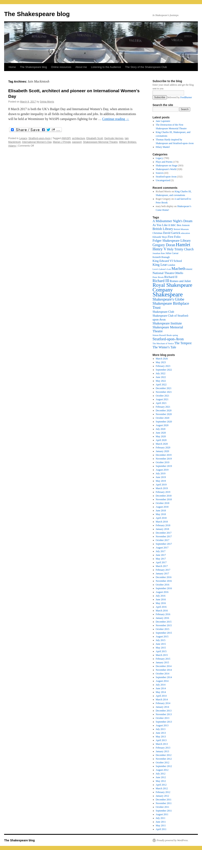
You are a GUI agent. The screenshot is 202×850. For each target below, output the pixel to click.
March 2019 (162, 488)
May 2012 (161, 781)
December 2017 (163, 532)
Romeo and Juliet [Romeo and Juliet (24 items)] (180, 281)
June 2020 (161, 432)
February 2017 (163, 569)
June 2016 (161, 599)
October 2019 (162, 462)
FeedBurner (186, 97)
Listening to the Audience (106, 67)
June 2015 (161, 643)
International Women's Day (37, 142)
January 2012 (162, 795)
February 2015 (163, 658)
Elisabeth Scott (94, 138)
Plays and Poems (164, 161)
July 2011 (161, 818)
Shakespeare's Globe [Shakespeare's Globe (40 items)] (168, 299)
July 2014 (161, 684)
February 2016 (163, 614)
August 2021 (162, 399)
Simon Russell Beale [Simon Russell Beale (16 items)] (162, 335)
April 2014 (161, 695)
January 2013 (162, 751)
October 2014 (162, 673)
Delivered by (179, 97)
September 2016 (164, 588)
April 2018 (161, 518)
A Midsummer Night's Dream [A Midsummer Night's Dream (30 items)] (173, 221)
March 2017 (162, 566)
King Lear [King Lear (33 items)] (160, 265)
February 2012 (163, 792)
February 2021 (163, 406)
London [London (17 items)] (171, 265)
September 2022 (164, 369)
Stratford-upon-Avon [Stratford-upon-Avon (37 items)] (168, 339)
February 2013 (163, 747)
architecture (78, 138)
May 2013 (161, 736)
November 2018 (164, 499)
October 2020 (162, 417)
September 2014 (164, 677)
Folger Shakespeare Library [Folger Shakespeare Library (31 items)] (172, 241)
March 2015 (162, 655)
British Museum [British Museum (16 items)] (181, 229)
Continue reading (115, 119)
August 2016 (162, 592)
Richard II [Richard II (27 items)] (170, 277)
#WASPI (66, 138)
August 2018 (162, 506)
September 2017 (164, 543)
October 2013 (162, 718)
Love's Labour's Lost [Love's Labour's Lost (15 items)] (162, 269)
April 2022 (161, 384)
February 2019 (163, 492)
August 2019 (162, 469)
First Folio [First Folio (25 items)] (174, 236)
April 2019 (161, 484)
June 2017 (161, 555)
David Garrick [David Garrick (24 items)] (171, 232)
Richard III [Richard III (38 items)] (161, 281)
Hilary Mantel (163, 147)
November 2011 (164, 803)
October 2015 (162, 629)
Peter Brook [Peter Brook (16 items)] (158, 277)
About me (81, 67)
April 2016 (161, 606)
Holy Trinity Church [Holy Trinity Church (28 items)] (180, 249)
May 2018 (161, 514)
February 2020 (163, 447)
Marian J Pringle (62, 142)
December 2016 (163, 577)
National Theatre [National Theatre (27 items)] (163, 273)
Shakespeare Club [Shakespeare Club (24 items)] (163, 311)
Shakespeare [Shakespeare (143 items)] (168, 294)
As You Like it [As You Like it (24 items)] (161, 225)
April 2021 (161, 403)
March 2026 (162, 358)
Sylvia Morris (47, 101)
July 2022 (161, 373)
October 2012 (162, 762)
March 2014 (162, 699)
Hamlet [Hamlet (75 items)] (183, 244)
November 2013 (164, 714)
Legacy (23, 138)
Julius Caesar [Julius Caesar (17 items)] (172, 253)
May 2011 (161, 825)
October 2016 (162, 584)
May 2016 (161, 603)
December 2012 (163, 755)
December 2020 (163, 410)
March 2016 (162, 610)
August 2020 (162, 425)
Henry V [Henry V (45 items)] (160, 249)
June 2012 (161, 777)
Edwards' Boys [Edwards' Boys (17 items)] (160, 237)
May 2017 (161, 558)
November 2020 (164, 414)
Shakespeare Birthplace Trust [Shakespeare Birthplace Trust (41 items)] (171, 305)
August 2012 (162, 769)
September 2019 (164, 466)
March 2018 (162, 521)
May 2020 (161, 436)
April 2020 (161, 440)
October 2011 (162, 807)
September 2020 (164, 421)
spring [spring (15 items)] (175, 335)
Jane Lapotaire (163, 121)
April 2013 (161, 740)
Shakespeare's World (166, 169)
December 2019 (163, 455)
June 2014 (161, 688)
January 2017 (162, 573)
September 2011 (164, 810)
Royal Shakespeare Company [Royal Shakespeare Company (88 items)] (172, 287)
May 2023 (161, 362)
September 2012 (164, 766)
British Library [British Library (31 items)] (163, 229)
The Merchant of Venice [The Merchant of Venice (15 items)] (163, 343)
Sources (160, 172)
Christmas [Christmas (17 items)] (157, 233)
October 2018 (162, 503)
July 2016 (161, 595)
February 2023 (163, 366)
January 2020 (162, 451)
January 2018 (162, 529)
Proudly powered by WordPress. (172, 840)
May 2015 (161, 647)
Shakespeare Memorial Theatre (100, 142)
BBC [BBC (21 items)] (173, 225)
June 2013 (161, 732)
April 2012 (161, 784)
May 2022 (161, 380)
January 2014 (162, 706)
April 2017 (161, 562)
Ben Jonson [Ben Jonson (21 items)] (183, 225)
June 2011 (161, 821)
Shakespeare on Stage (166, 165)
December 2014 (163, 666)
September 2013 (164, 721)
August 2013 (162, 725)
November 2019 (164, 458)
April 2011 (161, 829)
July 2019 (161, 473)
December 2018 (163, 495)
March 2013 (162, 744)
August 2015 (162, 636)
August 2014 (162, 681)
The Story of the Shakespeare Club (146, 67)
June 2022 (161, 377)
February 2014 (163, 703)
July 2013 (161, 729)
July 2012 (161, 773)
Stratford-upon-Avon (39, 138)
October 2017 (162, 540)
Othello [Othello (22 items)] (179, 273)
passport (77, 142)
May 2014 (161, 692)
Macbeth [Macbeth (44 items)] (178, 268)
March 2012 (162, 788)
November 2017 (164, 536)
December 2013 (163, 710)
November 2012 (164, 758)
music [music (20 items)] (189, 269)
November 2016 (164, 580)
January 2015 (162, 662)
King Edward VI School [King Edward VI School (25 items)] (167, 260)
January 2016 (162, 618)
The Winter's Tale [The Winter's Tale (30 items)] (164, 347)
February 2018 (163, 525)
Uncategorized (163, 180)
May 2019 (161, 480)
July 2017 (161, 551)
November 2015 (164, 625)
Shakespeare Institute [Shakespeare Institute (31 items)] (167, 323)
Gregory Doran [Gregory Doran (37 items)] (164, 245)
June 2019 (161, 477)
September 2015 (164, 632)
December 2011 (163, 799)
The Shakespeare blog (37, 13)
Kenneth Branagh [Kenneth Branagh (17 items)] (161, 257)
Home (12, 67)
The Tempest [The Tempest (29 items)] (182, 343)
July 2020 (161, 429)
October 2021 (162, 395)
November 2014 (164, 669)
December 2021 (163, 388)
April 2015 (161, 651)
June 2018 (161, 510)
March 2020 (162, 443)
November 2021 (164, 392)
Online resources (61, 67)
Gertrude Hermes (113, 138)
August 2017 (162, 547)
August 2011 (162, 814)
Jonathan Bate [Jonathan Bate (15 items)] (159, 253)
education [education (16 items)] (185, 233)
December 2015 (163, 621)
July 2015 (161, 640)
